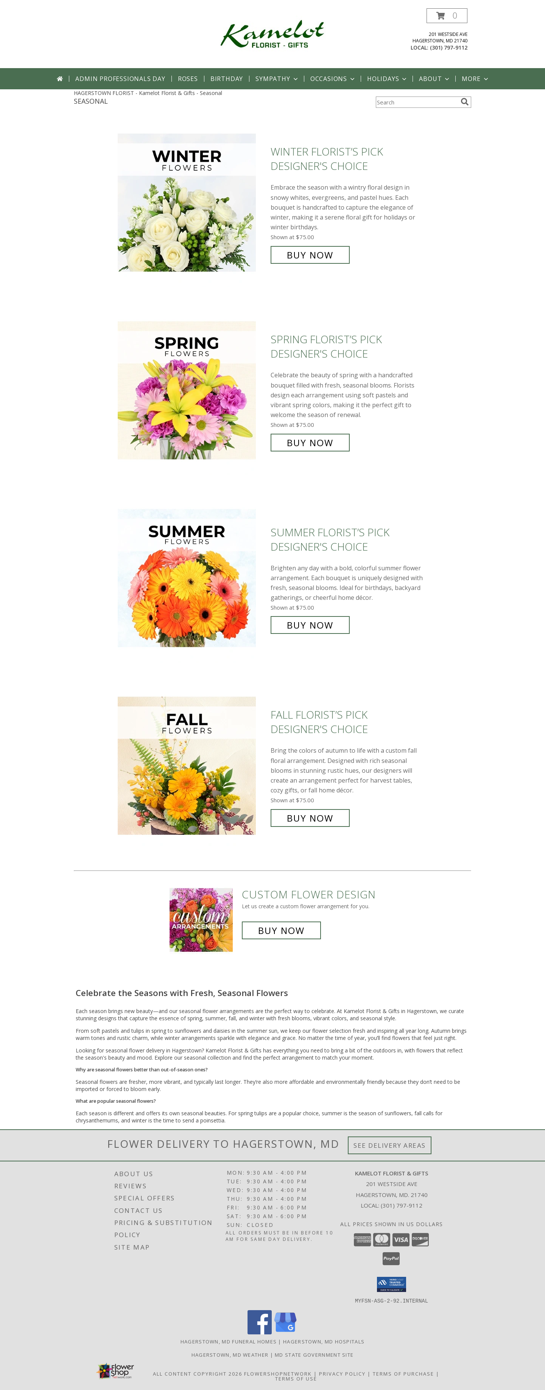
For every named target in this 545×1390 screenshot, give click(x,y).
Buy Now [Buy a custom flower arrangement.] (281, 930)
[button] (447, 15)
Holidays (387, 79)
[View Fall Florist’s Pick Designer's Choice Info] (192, 766)
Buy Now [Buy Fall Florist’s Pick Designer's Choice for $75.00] (310, 818)
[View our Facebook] (260, 1332)
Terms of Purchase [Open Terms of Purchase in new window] (403, 1373)
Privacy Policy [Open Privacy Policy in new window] (342, 1373)
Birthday (226, 79)
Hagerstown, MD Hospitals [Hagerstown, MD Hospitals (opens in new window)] (323, 1341)
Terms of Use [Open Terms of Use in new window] (296, 1378)
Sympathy (277, 79)
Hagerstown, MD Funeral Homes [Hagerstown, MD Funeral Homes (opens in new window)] (229, 1341)
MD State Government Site (314, 1354)
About (435, 79)
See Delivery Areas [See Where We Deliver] (389, 1145)
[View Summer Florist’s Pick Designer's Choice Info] (192, 578)
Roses (188, 79)
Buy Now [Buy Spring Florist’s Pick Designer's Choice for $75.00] (310, 442)
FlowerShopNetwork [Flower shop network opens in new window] (278, 1373)
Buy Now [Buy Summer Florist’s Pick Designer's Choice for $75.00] (310, 625)
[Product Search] (416, 102)
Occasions (333, 79)
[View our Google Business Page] (285, 1332)
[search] (465, 102)
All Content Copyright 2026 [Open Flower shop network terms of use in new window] (197, 1373)
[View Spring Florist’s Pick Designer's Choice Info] (192, 391)
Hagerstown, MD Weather (230, 1354)
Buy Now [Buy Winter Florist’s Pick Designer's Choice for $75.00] (310, 255)
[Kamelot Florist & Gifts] (272, 33)
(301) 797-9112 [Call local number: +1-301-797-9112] (448, 47)
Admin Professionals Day (120, 79)
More (475, 79)
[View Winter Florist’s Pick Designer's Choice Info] (192, 203)
